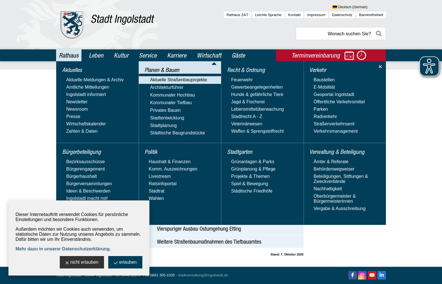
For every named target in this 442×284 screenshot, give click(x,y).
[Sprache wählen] (359, 7)
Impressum (316, 15)
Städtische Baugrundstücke (86, 175)
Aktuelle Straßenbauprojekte (87, 110)
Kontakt (294, 15)
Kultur (121, 55)
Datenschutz (342, 15)
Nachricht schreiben (343, 143)
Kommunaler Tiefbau (80, 142)
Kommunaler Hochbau (81, 134)
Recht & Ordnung (78, 198)
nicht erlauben (82, 263)
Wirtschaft (209, 55)
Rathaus (68, 55)
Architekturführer (75, 126)
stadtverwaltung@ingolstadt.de (203, 275)
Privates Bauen (74, 150)
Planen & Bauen (77, 100)
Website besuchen (341, 149)
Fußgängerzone (81, 118)
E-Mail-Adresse (338, 138)
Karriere (176, 55)
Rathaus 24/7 (237, 15)
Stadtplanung (72, 167)
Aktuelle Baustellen (342, 184)
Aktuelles (69, 75)
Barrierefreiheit (371, 15)
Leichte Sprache (268, 15)
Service (148, 55)
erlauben (125, 263)
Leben (96, 55)
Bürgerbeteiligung (79, 87)
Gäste (238, 55)
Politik (66, 185)
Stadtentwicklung (76, 159)
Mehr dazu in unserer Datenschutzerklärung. (63, 248)
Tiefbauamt (334, 103)
